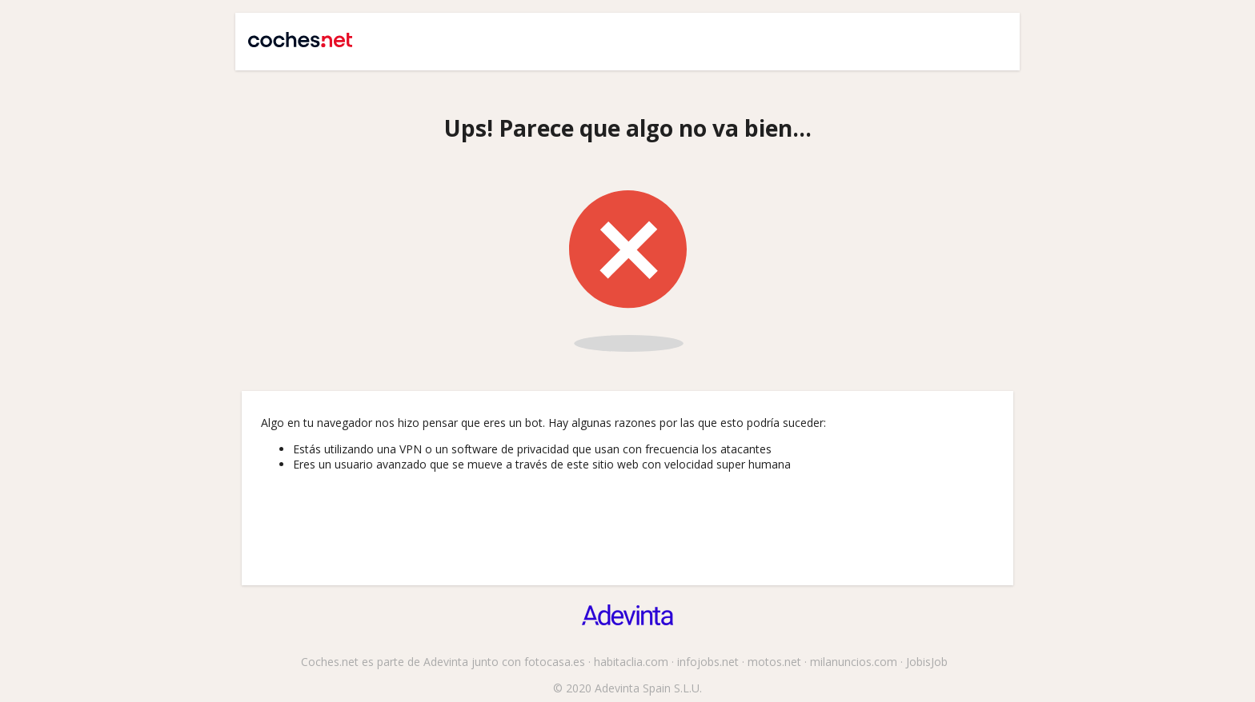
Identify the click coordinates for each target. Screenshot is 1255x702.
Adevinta (445, 661)
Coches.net (292, 33)
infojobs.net (708, 661)
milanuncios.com (853, 661)
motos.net (774, 661)
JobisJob (927, 661)
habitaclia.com (631, 661)
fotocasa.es (554, 661)
